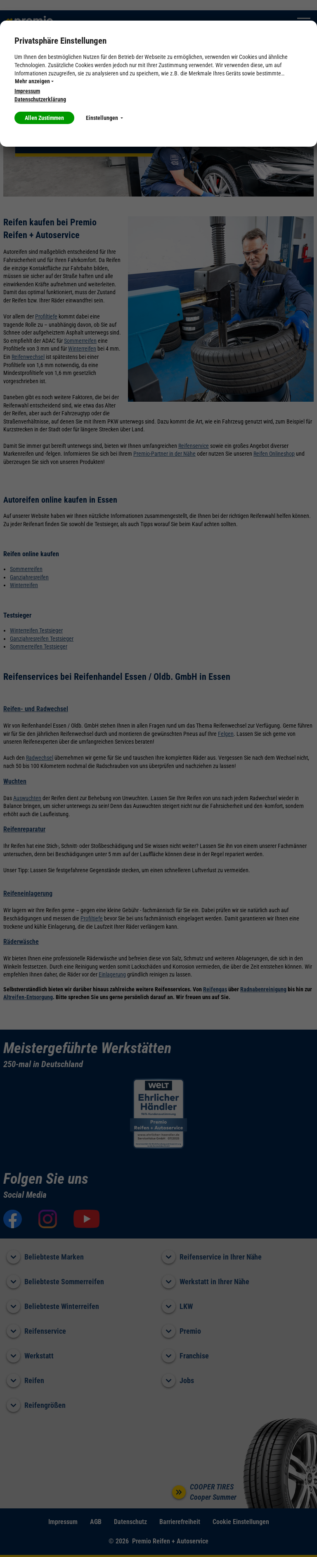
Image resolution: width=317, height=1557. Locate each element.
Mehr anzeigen (34, 81)
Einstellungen (104, 118)
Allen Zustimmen (44, 118)
